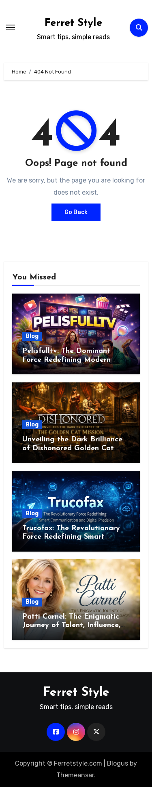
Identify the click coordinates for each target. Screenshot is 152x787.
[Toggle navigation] (10, 27)
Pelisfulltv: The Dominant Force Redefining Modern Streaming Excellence (66, 359)
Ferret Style (73, 23)
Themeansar (75, 775)
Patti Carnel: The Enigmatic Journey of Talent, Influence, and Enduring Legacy (71, 625)
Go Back (76, 212)
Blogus (117, 763)
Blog (32, 336)
